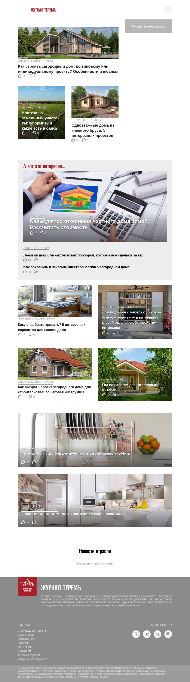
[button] (21, 21)
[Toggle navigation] (168, 10)
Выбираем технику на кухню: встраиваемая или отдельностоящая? (71, 513)
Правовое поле (112, 380)
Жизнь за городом (35, 108)
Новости (23, 643)
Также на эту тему (36, 248)
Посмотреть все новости (95, 564)
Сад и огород (26, 635)
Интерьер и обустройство (36, 319)
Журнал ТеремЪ (43, 10)
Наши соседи (25, 647)
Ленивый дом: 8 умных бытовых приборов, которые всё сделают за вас (83, 255)
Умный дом (37, 216)
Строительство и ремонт (35, 61)
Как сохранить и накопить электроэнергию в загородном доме (76, 267)
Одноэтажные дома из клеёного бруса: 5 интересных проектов (92, 130)
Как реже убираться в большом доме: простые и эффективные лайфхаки (76, 453)
